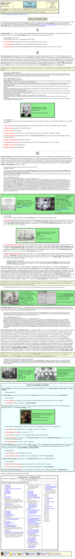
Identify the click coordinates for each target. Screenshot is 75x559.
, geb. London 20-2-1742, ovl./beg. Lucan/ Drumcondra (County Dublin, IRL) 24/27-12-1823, (33, 402)
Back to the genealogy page (6, 556)
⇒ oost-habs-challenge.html (33, 531)
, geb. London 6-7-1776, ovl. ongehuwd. (19, 443)
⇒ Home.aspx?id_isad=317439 (34, 511)
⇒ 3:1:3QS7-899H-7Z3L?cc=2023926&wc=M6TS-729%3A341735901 (33, 507)
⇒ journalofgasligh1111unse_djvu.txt (34, 519)
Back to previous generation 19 (44, 556)
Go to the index (23, 556)
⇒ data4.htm (7, 526)
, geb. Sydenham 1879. (14, 147)
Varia (20, 14)
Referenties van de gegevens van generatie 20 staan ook (37, 422)
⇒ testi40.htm (30, 494)
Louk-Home (9, 14)
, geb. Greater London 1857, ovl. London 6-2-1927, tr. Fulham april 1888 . (35, 471)
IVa (45, 431)
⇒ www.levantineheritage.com (10, 528)
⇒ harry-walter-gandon (32, 541)
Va (31, 455)
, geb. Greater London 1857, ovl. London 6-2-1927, (27, 466)
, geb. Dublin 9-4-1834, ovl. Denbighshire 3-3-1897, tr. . (29, 458)
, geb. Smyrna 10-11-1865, (16, 128)
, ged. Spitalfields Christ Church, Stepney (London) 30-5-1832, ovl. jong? (25, 41)
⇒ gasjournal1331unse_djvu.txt (11, 527)
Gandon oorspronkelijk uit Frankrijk (48, 24)
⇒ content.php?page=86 (32, 543)
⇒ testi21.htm (7, 487)
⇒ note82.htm (30, 493)
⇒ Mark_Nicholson (31, 535)
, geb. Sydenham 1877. (15, 145)
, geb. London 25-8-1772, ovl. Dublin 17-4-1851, (24, 431)
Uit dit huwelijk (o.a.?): (19, 38)
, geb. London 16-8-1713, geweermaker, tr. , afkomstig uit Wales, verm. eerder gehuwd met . (35, 397)
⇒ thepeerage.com (48, 508)
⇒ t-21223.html (8, 488)
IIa (60, 46)
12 (59, 556)
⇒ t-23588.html (8, 493)
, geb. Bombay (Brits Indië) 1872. (17, 140)
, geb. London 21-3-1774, (19, 434)
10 (57, 556)
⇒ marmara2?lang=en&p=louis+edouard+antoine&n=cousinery (14, 534)
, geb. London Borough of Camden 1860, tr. (24, 469)
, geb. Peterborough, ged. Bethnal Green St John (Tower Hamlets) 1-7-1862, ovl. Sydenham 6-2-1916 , (34, 126)
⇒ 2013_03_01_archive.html (33, 526)
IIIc (59, 133)
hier (28, 475)
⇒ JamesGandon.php (49, 500)
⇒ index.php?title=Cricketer (33, 534)
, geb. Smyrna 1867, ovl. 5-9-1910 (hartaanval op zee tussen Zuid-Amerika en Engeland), (31, 133)
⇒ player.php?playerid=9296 (33, 521)
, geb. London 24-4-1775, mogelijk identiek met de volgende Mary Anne (26, 437)
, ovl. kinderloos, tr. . (20, 405)
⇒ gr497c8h (47, 487)
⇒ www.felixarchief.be (32, 539)
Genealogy (15, 14)
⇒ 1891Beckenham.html (9, 516)
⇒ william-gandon (31, 549)
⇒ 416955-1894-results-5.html (51, 488)
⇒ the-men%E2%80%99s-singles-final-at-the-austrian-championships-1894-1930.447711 (34, 523)
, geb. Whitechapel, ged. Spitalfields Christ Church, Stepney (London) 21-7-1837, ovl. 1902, (31, 46)
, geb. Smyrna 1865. (13, 131)
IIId (58, 142)
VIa (49, 466)
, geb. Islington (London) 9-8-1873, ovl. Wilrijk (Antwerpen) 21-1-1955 (30, 142)
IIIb (29, 128)
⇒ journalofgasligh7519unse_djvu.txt (34, 517)
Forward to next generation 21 (33, 556)
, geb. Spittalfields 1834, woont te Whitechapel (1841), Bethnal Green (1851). (26, 44)
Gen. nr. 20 (24, 14)
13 (61, 556)
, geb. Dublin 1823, (17, 455)
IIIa (65, 126)
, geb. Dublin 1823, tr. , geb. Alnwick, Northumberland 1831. (28, 460)
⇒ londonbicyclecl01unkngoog (13, 521)
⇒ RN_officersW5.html (9, 524)
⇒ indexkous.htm (31, 542)
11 (58, 556)
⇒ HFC (29, 510)
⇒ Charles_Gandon (8, 506)
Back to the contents (15, 556)
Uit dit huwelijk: (9, 400)
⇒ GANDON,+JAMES (49, 503)
